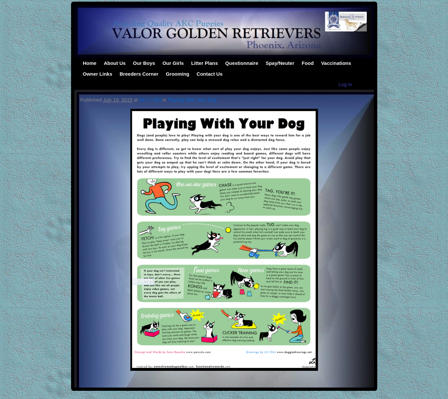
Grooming (177, 74)
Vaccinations (336, 63)
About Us (115, 63)
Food (308, 63)
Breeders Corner (139, 74)
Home (90, 63)
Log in (345, 84)
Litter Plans (204, 63)
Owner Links (97, 74)
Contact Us (209, 74)
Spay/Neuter (280, 63)
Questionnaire (241, 63)
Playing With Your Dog (192, 100)
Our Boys (144, 63)
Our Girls (173, 63)
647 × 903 (150, 100)
